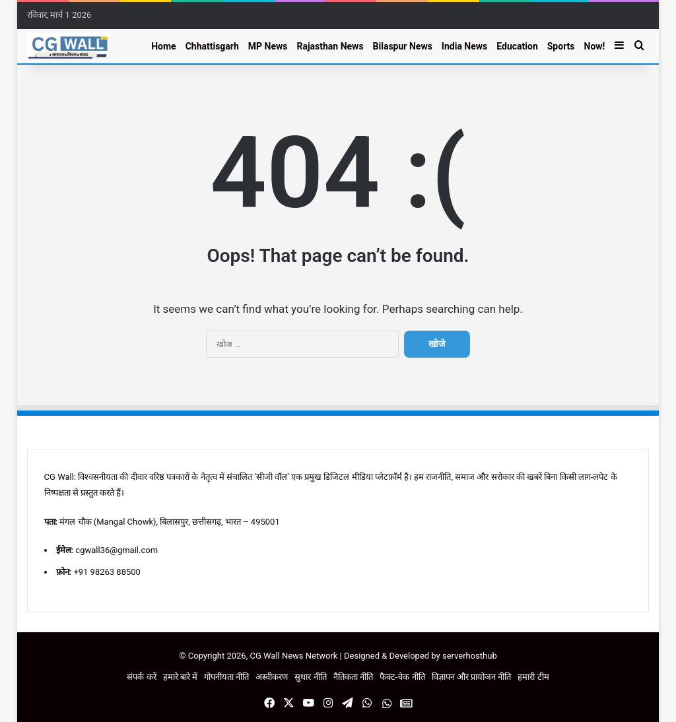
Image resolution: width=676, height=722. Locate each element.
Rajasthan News (329, 46)
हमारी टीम (533, 677)
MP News (268, 46)
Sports (561, 46)
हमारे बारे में (180, 677)
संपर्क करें (141, 677)
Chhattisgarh (212, 46)
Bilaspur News (402, 46)
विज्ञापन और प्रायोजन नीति (472, 677)
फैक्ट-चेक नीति (402, 677)
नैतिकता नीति (353, 677)
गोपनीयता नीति (226, 677)
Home (163, 46)
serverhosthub (469, 656)
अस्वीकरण (271, 677)
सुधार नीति (310, 677)
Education (516, 46)
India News (464, 46)
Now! (594, 46)
